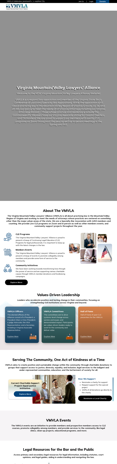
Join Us (81, 1)
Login (91, 1)
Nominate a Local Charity (95, 398)
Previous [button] (32, 1)
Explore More (16, 282)
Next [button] (33, 1)
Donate (103, 1)
